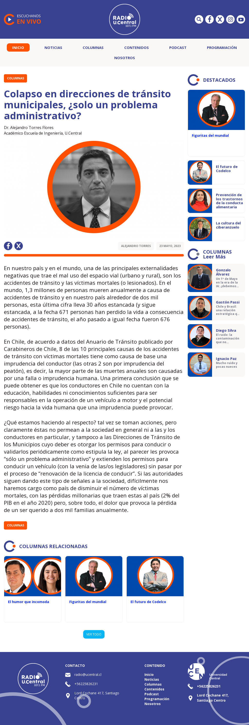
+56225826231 (86, 683)
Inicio (18, 47)
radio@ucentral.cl (87, 674)
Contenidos (136, 47)
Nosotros (124, 57)
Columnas (93, 47)
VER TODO (93, 634)
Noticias (53, 47)
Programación (222, 47)
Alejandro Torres (136, 246)
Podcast (178, 47)
